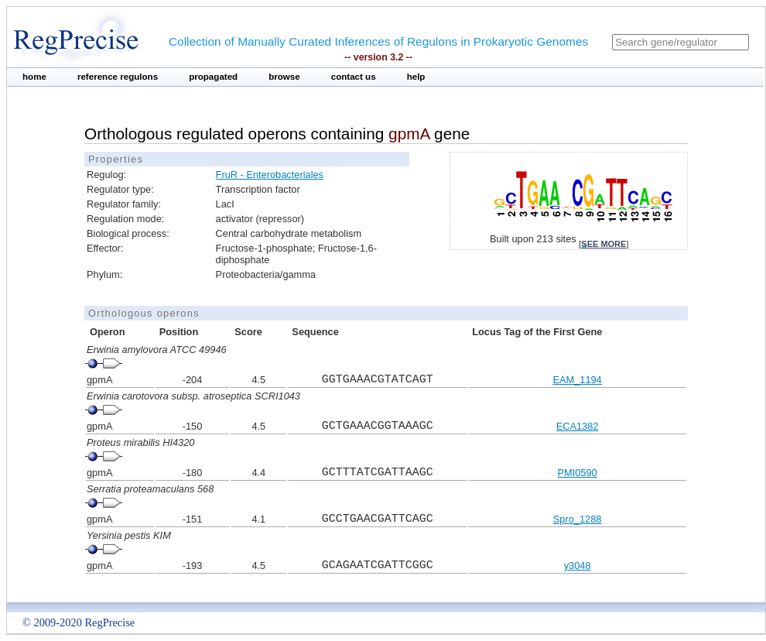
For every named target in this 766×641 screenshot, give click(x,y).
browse (284, 76)
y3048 (577, 565)
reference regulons (117, 76)
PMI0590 (577, 472)
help (416, 76)
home (34, 76)
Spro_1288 (577, 519)
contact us (353, 76)
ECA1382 (577, 426)
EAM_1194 (576, 380)
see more (603, 244)
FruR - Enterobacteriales (269, 174)
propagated (213, 76)
